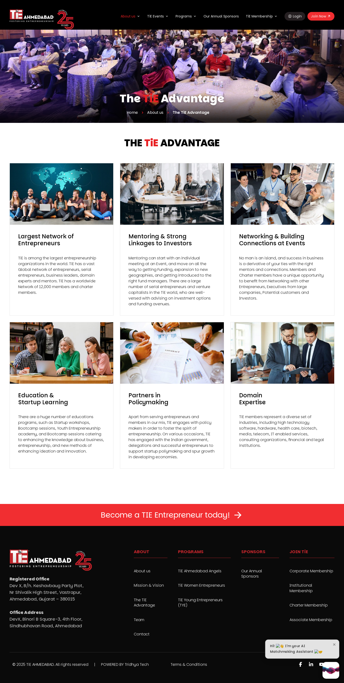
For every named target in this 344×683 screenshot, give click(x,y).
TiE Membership (259, 16)
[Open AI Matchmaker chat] (330, 670)
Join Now (318, 16)
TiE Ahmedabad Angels (199, 571)
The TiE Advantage (144, 602)
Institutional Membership (301, 588)
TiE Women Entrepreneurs (201, 585)
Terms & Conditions (189, 664)
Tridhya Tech (137, 664)
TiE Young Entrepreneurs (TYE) (200, 602)
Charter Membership (309, 605)
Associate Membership (311, 620)
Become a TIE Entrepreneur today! (165, 515)
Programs (184, 16)
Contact (142, 634)
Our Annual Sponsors (221, 16)
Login (297, 16)
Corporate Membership (311, 571)
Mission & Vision (149, 585)
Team (139, 620)
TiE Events (155, 16)
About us (128, 16)
